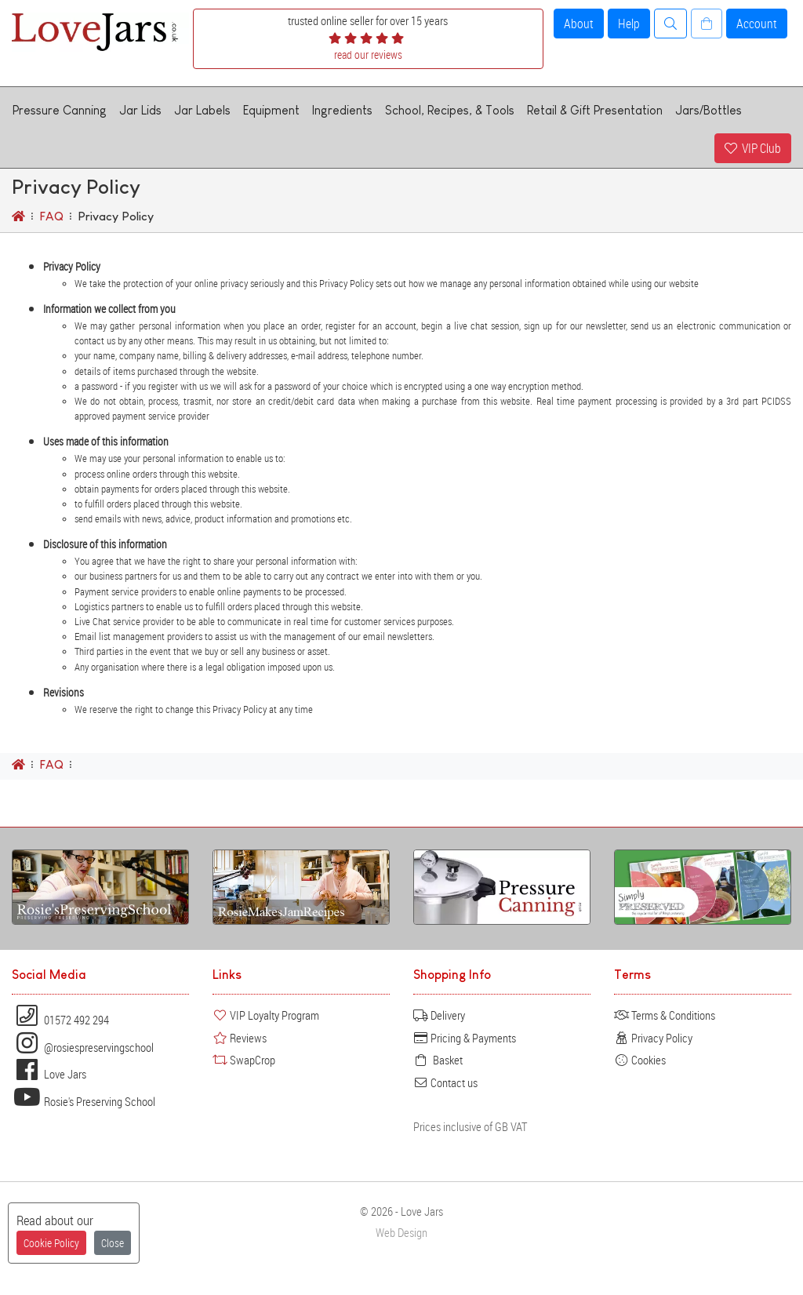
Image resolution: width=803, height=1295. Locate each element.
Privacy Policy (653, 1038)
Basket (438, 1060)
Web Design (401, 1232)
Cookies (640, 1060)
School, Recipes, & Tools (449, 110)
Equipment (271, 110)
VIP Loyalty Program (266, 1015)
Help (629, 23)
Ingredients (342, 110)
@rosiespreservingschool (83, 1047)
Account (756, 23)
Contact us (445, 1082)
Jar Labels (202, 110)
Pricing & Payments (464, 1038)
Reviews (240, 1038)
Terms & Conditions (664, 1015)
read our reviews (368, 54)
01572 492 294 (60, 1020)
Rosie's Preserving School (83, 1101)
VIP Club (753, 148)
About (579, 23)
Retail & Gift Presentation (595, 110)
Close (112, 1242)
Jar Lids (140, 110)
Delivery (439, 1015)
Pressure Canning (60, 110)
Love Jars (49, 1074)
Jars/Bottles (708, 110)
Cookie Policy (51, 1242)
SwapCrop (244, 1060)
